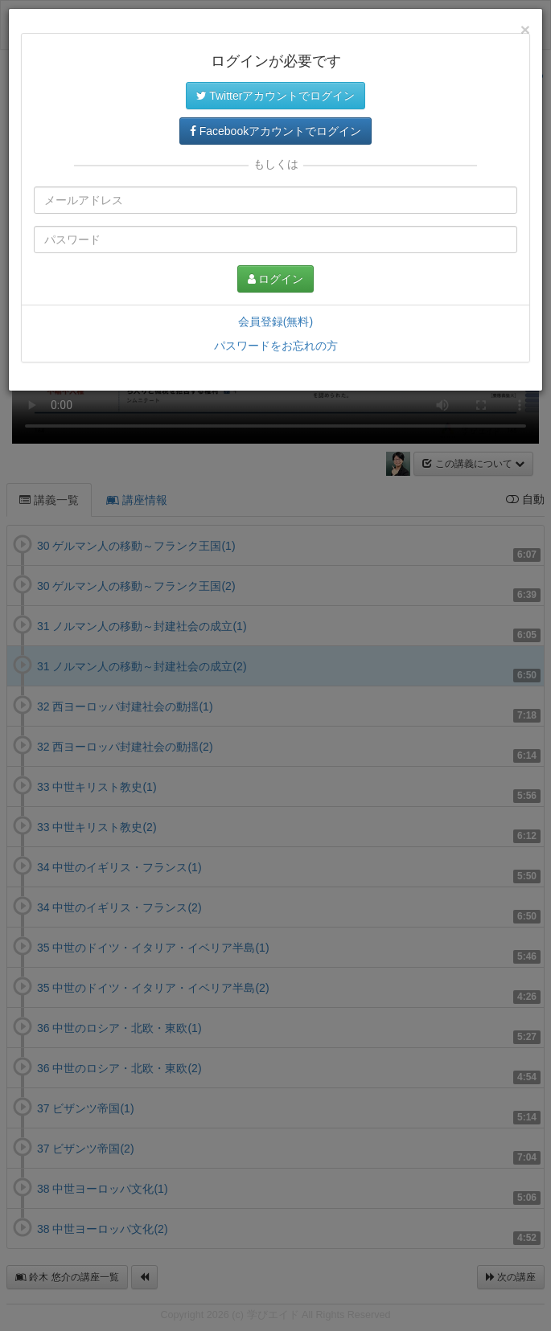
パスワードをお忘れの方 (276, 345)
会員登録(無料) (275, 321)
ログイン (276, 278)
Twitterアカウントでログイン (276, 95)
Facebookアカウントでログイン (275, 131)
